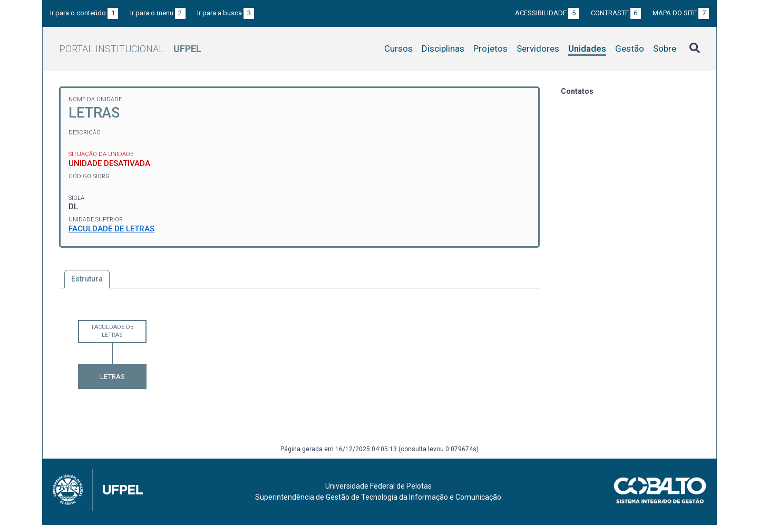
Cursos (398, 48)
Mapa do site (681, 13)
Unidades (587, 48)
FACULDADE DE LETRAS (111, 229)
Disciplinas (443, 48)
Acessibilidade (547, 13)
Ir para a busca (225, 13)
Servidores (538, 48)
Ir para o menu (158, 13)
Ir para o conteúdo (84, 13)
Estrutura (87, 279)
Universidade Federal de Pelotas (378, 486)
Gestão (629, 48)
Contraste (616, 13)
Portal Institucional (130, 48)
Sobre (664, 48)
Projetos (490, 48)
